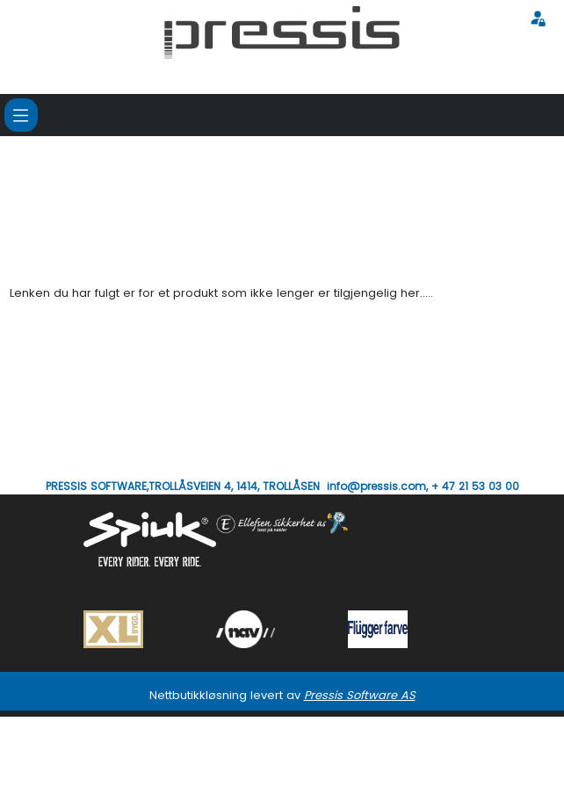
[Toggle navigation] (21, 115)
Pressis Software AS (360, 695)
